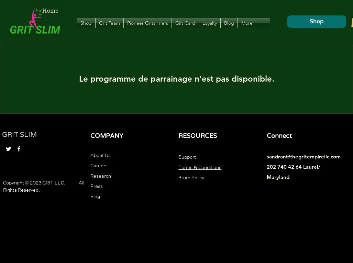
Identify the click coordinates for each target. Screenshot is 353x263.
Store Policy (191, 177)
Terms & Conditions (199, 166)
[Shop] (316, 21)
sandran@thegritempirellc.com (304, 156)
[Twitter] (8, 148)
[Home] (50, 10)
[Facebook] (18, 148)
